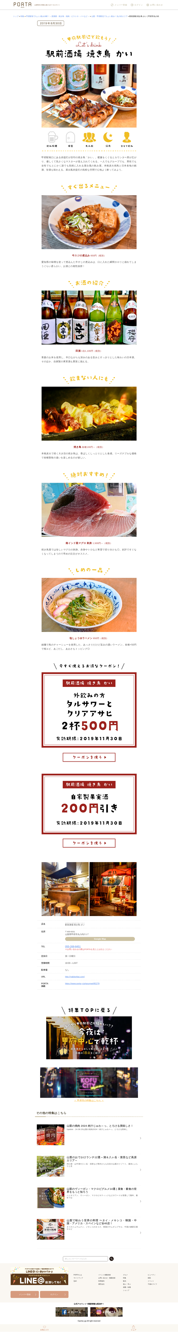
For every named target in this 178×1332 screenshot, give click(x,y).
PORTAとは (78, 1275)
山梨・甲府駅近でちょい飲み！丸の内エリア (109, 16)
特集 (22, 16)
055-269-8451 (73, 946)
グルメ (125, 1275)
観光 (124, 1281)
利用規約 (101, 1281)
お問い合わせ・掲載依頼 (106, 1278)
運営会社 (101, 1284)
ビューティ (151, 1275)
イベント (151, 1281)
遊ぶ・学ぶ (127, 1284)
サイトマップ (78, 1278)
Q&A (75, 1281)
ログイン (137, 4)
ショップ (126, 1290)
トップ (16, 16)
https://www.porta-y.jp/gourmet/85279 (82, 983)
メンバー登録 (119, 4)
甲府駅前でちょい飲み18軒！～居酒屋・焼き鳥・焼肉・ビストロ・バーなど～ (57, 16)
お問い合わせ (154, 4)
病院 (149, 1278)
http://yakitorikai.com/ (75, 977)
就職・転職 (127, 1287)
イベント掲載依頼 (104, 1275)
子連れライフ (152, 1284)
